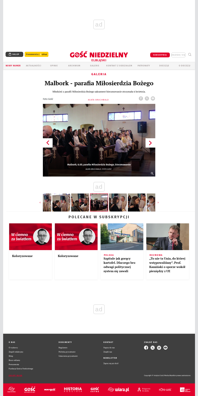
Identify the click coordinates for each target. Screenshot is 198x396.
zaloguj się (178, 55)
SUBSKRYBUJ (160, 55)
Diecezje (164, 65)
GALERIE (94, 65)
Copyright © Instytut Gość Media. (156, 375)
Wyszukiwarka (190, 54)
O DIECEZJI (185, 65)
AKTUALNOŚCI (33, 65)
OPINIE (54, 65)
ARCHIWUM (74, 65)
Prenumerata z (36, 54)
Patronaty (144, 65)
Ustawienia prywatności (68, 356)
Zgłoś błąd (15, 376)
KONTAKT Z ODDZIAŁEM (119, 65)
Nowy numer (13, 65)
